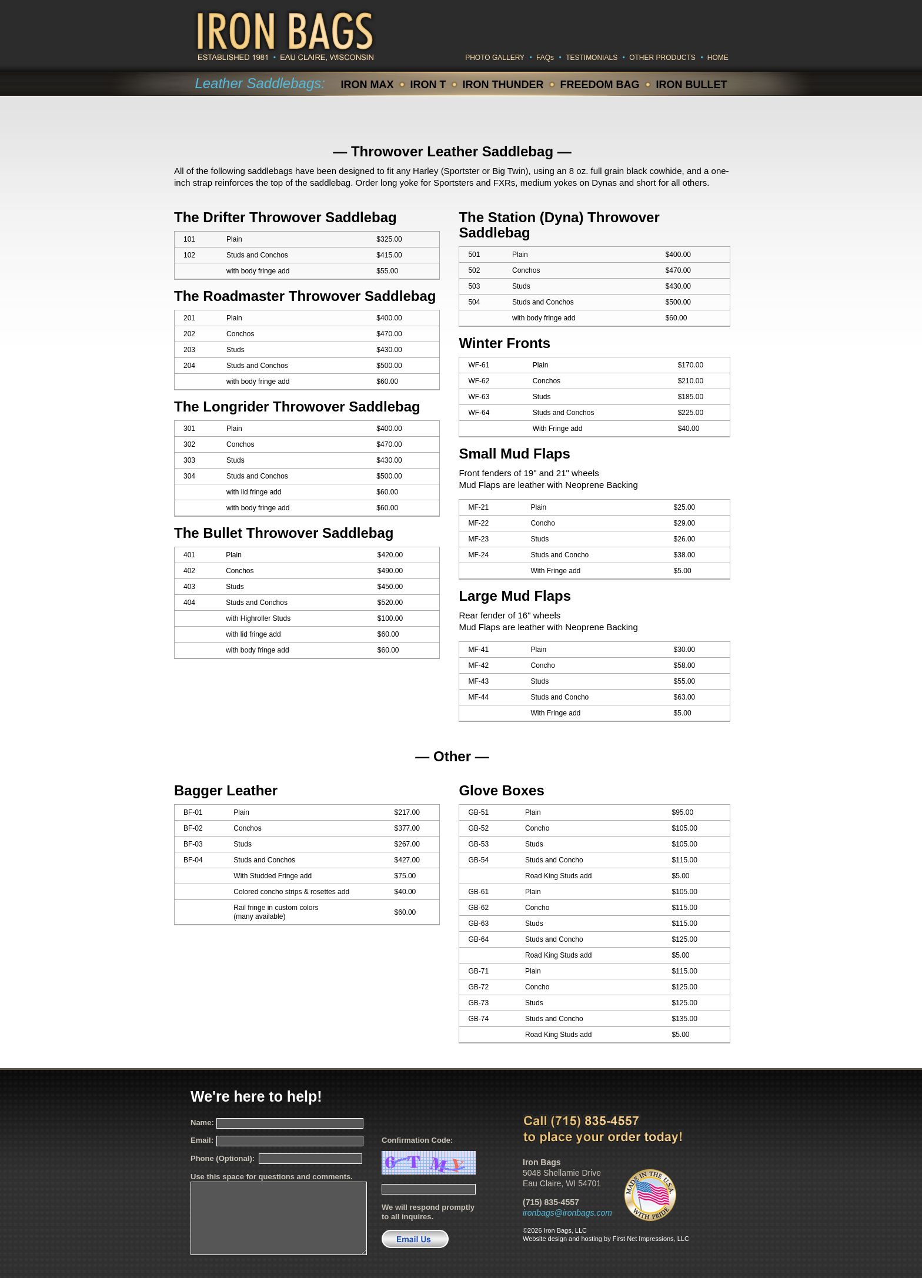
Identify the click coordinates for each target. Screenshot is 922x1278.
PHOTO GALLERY (495, 57)
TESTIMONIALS (591, 57)
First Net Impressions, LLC (651, 1238)
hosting (591, 1238)
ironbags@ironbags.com (567, 1212)
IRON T (428, 85)
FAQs (545, 57)
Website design (545, 1238)
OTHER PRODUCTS (662, 57)
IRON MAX (367, 85)
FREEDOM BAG (600, 85)
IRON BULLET (691, 85)
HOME (718, 57)
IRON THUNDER (503, 85)
